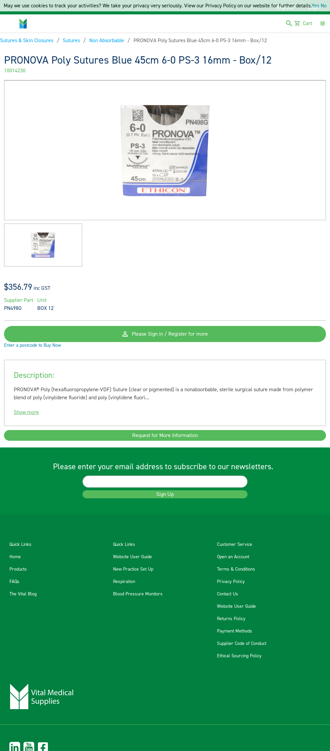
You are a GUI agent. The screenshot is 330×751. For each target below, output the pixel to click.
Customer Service (234, 544)
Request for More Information (165, 435)
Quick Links (20, 544)
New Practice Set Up (133, 569)
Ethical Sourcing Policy (239, 656)
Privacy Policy (231, 582)
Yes (315, 5)
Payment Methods (234, 631)
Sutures (71, 40)
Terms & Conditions (236, 569)
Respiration (124, 582)
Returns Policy (231, 619)
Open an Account (233, 557)
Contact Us (227, 594)
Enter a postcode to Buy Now (32, 345)
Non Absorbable (106, 40)
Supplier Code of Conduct (241, 644)
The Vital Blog (23, 594)
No (324, 5)
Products (18, 569)
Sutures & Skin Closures (26, 40)
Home (15, 557)
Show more (26, 412)
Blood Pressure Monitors (138, 594)
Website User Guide (132, 557)
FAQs (14, 582)
